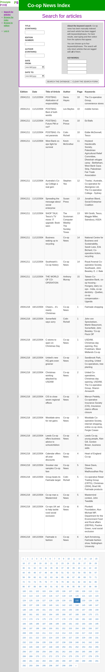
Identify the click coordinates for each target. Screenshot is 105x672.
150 (37, 610)
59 (29, 577)
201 (57, 628)
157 (83, 610)
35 (51, 568)
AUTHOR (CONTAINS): (30, 50)
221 (30, 638)
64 (57, 577)
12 (80, 559)
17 (29, 563)
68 (79, 577)
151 (44, 610)
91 (51, 587)
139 (44, 605)
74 (35, 582)
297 (57, 665)
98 (90, 587)
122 (90, 596)
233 (30, 642)
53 (74, 573)
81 (74, 582)
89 (40, 587)
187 (44, 624)
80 (68, 582)
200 (50, 628)
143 (70, 605)
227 (70, 638)
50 (57, 573)
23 (62, 563)
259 (44, 652)
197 (30, 628)
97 (85, 587)
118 (63, 596)
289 (83, 661)
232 (24, 642)
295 (44, 665)
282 (37, 661)
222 (37, 638)
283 (44, 661)
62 (46, 577)
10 (68, 559)
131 (70, 600)
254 (90, 647)
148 (24, 610)
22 (57, 563)
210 (37, 633)
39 (74, 568)
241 (83, 642)
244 (24, 647)
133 (83, 600)
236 (50, 642)
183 (96, 619)
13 (85, 559)
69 (85, 577)
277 (83, 656)
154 (63, 610)
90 (46, 587)
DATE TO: (29, 72)
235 (44, 642)
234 (37, 642)
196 (24, 628)
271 (44, 656)
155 (70, 610)
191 (70, 624)
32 (35, 568)
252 (77, 647)
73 (29, 582)
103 (44, 591)
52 (68, 573)
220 (24, 638)
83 (85, 582)
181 (83, 619)
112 (24, 596)
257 (30, 652)
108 (77, 591)
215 (70, 633)
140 (50, 605)
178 (63, 619)
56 (90, 573)
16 (24, 563)
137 (30, 605)
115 (44, 596)
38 (68, 568)
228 (77, 638)
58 (24, 577)
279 (96, 656)
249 (57, 647)
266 (90, 652)
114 (37, 596)
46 (35, 573)
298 (63, 665)
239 (70, 642)
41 (85, 568)
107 (70, 591)
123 (96, 596)
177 (57, 619)
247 (44, 647)
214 (63, 633)
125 (30, 600)
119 (70, 596)
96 (79, 587)
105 (57, 591)
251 (70, 647)
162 (37, 614)
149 (30, 610)
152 (50, 610)
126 (37, 600)
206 (90, 628)
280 (24, 661)
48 (46, 573)
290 (90, 661)
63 (51, 577)
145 (83, 605)
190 (63, 624)
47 (40, 573)
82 (79, 582)
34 (46, 568)
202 (63, 628)
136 (24, 605)
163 (44, 614)
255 (96, 647)
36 (57, 568)
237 (57, 642)
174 (37, 619)
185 (30, 624)
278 (90, 656)
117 (57, 596)
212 (50, 633)
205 (83, 628)
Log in (6, 31)
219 (96, 633)
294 (37, 665)
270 (37, 656)
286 (63, 661)
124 (24, 600)
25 (74, 563)
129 (57, 600)
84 (90, 582)
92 (57, 587)
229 (83, 638)
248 (50, 647)
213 (57, 633)
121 (83, 596)
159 (96, 610)
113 (30, 596)
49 (51, 573)
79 (62, 582)
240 (77, 642)
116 (50, 596)
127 (44, 600)
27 (85, 563)
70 (90, 577)
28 (90, 563)
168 (77, 614)
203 (70, 628)
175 (44, 619)
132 (77, 600)
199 (44, 628)
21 (51, 563)
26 (79, 563)
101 (30, 591)
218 (90, 633)
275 (70, 656)
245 (30, 647)
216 (77, 633)
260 (50, 652)
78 (57, 582)
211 (44, 633)
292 (24, 665)
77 (51, 582)
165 (57, 614)
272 (50, 656)
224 (50, 638)
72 (24, 582)
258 (37, 652)
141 (57, 605)
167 (70, 614)
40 (79, 568)
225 (57, 638)
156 (77, 610)
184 (24, 624)
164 (50, 614)
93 (62, 587)
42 (90, 568)
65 (62, 577)
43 (96, 568)
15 (96, 559)
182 (90, 619)
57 (96, 573)
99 (96, 587)
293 (30, 665)
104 (50, 591)
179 (70, 619)
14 (91, 559)
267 (96, 652)
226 (63, 638)
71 (96, 577)
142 (63, 605)
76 (46, 582)
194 (90, 624)
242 (90, 642)
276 (77, 656)
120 (77, 596)
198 (37, 628)
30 (24, 568)
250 (63, 647)
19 (40, 563)
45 (29, 573)
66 (68, 577)
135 (96, 600)
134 (90, 600)
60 (35, 577)
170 (90, 614)
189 (57, 624)
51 (62, 573)
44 (24, 573)
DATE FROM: (28, 62)
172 (24, 619)
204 (77, 628)
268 (24, 656)
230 (90, 638)
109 (83, 591)
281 (30, 661)
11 (74, 559)
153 (57, 610)
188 (50, 624)
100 (24, 591)
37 (62, 568)
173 (30, 619)
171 (96, 614)
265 (83, 652)
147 (96, 605)
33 (40, 568)
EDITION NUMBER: (29, 38)
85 (96, 582)
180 (77, 619)
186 (37, 624)
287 (70, 661)
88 (35, 587)
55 (85, 573)
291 (96, 661)
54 (79, 573)
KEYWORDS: (72, 58)
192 (77, 624)
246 (37, 647)
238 (63, 642)
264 (77, 652)
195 (96, 624)
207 (96, 628)
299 (70, 665)
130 (63, 600)
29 (96, 563)
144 (77, 605)
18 (35, 563)
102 (37, 591)
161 (30, 614)
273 (57, 656)
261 (57, 652)
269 (30, 656)
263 (70, 652)
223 (44, 638)
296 (50, 665)
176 (50, 619)
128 (50, 600)
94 (68, 587)
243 (96, 642)
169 (83, 614)
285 (57, 661)
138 (37, 605)
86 (24, 587)
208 (24, 633)
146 (90, 605)
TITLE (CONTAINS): (30, 27)
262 (63, 652)
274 (63, 656)
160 (24, 614)
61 (40, 577)
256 (24, 652)
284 (50, 661)
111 (96, 591)
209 (30, 633)
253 (83, 647)
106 (63, 591)
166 (63, 614)
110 (90, 591)
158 (90, 610)
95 (74, 587)
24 (68, 563)
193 (83, 624)
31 (29, 568)
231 (96, 638)
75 (40, 582)
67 (74, 577)
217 (83, 633)
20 (46, 563)
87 (29, 587)
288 (77, 661)
